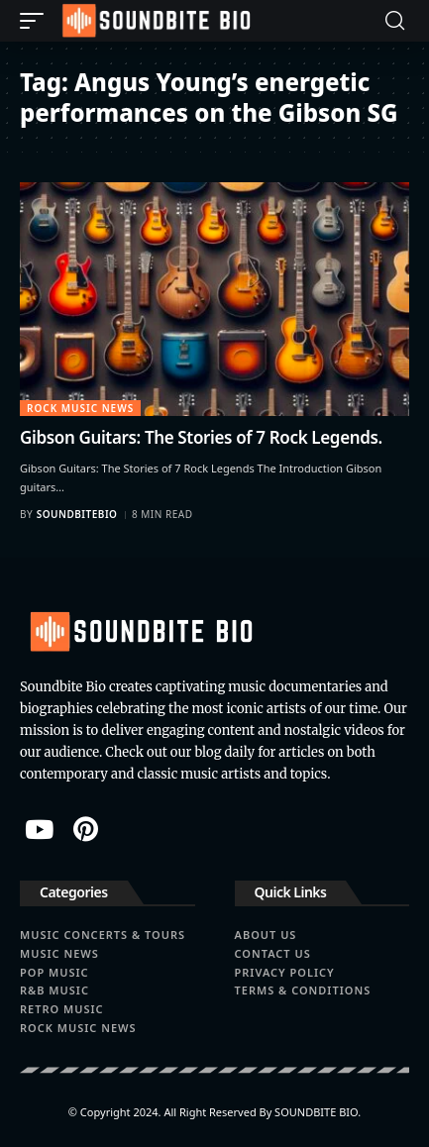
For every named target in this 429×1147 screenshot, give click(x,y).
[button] (37, 21)
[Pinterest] (85, 829)
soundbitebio (77, 514)
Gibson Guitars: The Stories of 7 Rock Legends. (201, 437)
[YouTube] (39, 829)
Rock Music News (80, 408)
